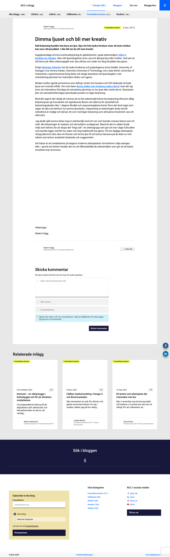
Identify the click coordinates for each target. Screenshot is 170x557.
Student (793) (93, 504)
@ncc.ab (133, 493)
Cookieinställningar (84, 555)
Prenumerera (20, 532)
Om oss (133, 5)
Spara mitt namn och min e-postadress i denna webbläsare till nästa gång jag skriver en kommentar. (71, 318)
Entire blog (21, 514)
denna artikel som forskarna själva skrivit (98, 86)
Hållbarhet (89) (94, 497)
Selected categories (25, 519)
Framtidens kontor (112, 28)
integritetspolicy (32, 526)
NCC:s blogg (27, 5)
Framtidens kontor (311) (98, 493)
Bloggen (117, 5)
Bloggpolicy (150, 5)
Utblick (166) (93, 508)
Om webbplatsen (153, 555)
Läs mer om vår (26, 526)
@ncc (132, 497)
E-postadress (18, 500)
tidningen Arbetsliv (51, 67)
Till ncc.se (133, 512)
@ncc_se (133, 501)
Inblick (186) (93, 501)
